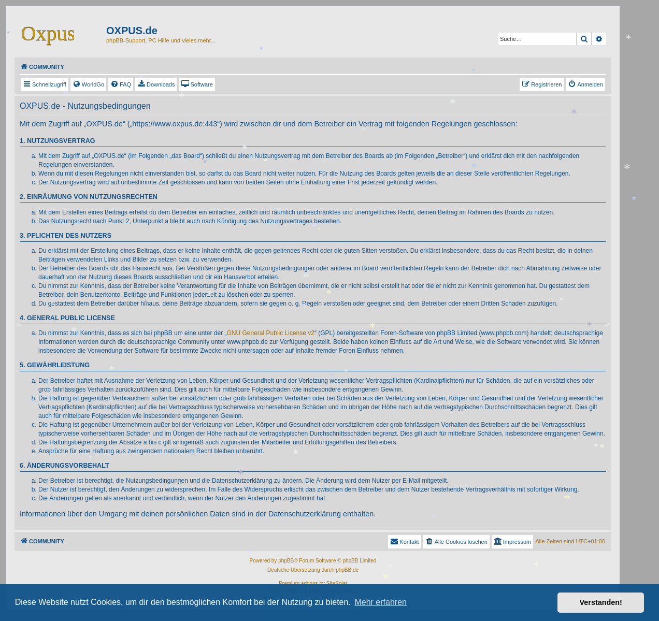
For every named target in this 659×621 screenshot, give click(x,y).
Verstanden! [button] (601, 602)
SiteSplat (336, 583)
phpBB (286, 561)
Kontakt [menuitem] (404, 541)
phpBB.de (347, 570)
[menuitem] (88, 84)
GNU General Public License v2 (270, 333)
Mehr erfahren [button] (380, 602)
